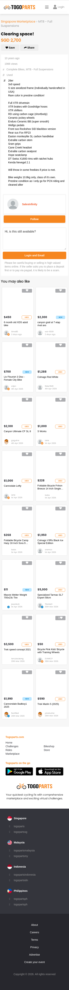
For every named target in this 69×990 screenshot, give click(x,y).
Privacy (34, 947)
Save (10, 47)
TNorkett (48, 604)
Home (9, 742)
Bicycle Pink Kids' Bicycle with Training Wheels (51, 651)
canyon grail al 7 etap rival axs (49, 324)
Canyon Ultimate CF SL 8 (17, 431)
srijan (13, 386)
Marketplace (13, 753)
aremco (48, 549)
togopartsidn (21, 880)
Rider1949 (49, 386)
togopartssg (20, 831)
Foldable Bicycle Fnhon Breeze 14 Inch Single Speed (50, 487)
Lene (47, 440)
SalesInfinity (29, 204)
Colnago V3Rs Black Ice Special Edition (50, 542)
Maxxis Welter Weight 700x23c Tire (15, 596)
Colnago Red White (48, 377)
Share (29, 47)
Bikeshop (49, 746)
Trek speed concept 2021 (17, 649)
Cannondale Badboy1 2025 (15, 705)
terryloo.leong (17, 658)
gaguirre (15, 440)
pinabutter (50, 713)
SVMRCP (49, 658)
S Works (42, 431)
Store (47, 750)
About (34, 924)
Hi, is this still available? (34, 239)
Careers (34, 932)
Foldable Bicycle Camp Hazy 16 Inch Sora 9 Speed (16, 542)
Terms (34, 939)
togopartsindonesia (25, 874)
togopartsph (20, 898)
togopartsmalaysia (24, 850)
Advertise (34, 954)
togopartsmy (21, 856)
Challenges (12, 746)
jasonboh (15, 604)
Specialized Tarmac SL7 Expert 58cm (50, 596)
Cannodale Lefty (12, 485)
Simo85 (14, 331)
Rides (9, 750)
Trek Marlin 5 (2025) (48, 704)
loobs (47, 495)
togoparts (19, 826)
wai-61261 (49, 331)
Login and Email (34, 255)
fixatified (15, 713)
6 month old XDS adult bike (16, 324)
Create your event (34, 962)
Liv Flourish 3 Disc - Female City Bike (14, 378)
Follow (34, 219)
